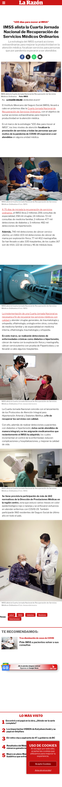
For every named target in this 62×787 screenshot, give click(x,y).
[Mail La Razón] (40, 56)
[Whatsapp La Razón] (34, 56)
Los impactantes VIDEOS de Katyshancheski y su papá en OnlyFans (31, 730)
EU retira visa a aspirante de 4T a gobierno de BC (30, 738)
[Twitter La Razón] (28, 56)
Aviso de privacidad (43, 770)
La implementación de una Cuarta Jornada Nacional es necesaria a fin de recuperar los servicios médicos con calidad (30, 316)
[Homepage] (31, 2)
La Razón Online (14, 100)
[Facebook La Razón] (22, 56)
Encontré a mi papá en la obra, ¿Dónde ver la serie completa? (30, 721)
